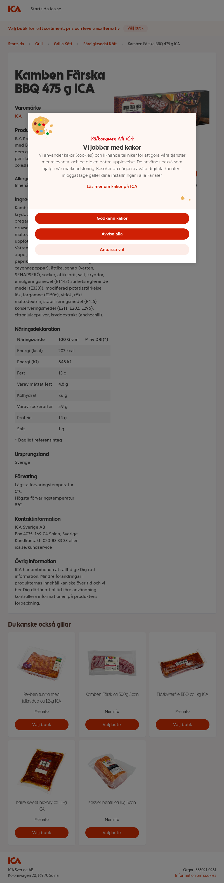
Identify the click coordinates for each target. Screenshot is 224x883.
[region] (112, 188)
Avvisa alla (112, 234)
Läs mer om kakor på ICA (112, 186)
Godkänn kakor (112, 218)
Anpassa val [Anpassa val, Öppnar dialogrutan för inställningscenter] (112, 249)
